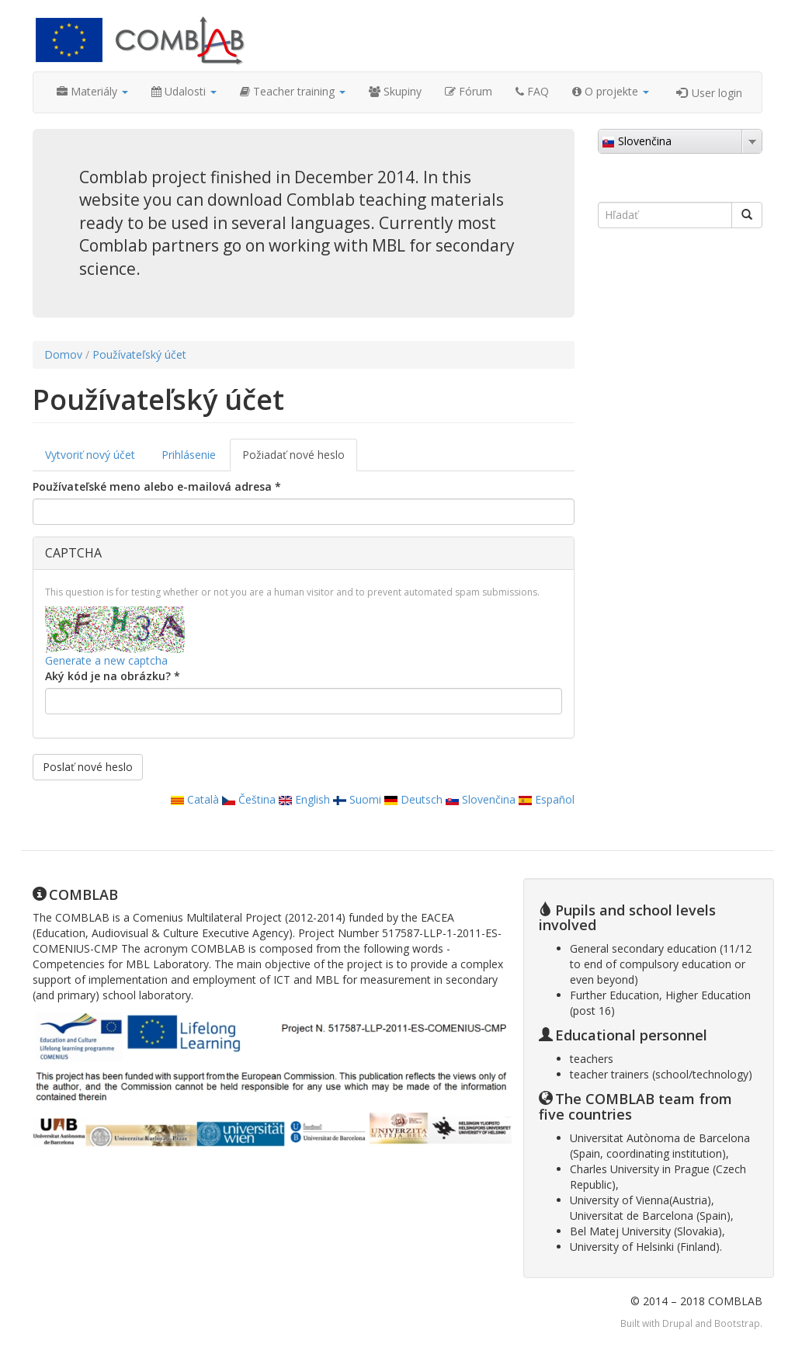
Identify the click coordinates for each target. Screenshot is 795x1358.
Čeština (249, 799)
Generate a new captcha (106, 660)
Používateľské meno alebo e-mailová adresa (157, 486)
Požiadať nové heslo (299, 459)
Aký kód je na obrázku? (112, 676)
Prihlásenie (188, 454)
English (304, 799)
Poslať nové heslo (88, 766)
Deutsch (413, 799)
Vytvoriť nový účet (90, 454)
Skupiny (395, 91)
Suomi (357, 799)
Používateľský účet (139, 354)
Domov (63, 354)
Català (195, 799)
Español (547, 799)
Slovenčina (481, 799)
